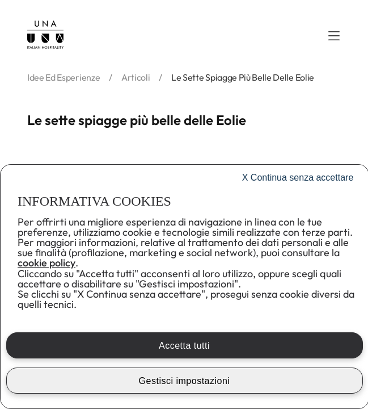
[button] (334, 36)
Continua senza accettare (298, 177)
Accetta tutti (184, 345)
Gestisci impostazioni (184, 381)
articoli (135, 77)
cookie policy (46, 262)
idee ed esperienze (63, 77)
